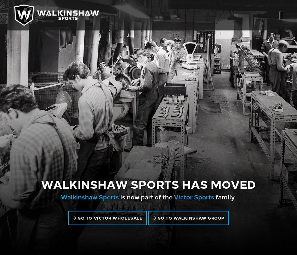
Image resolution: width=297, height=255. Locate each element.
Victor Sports (194, 196)
